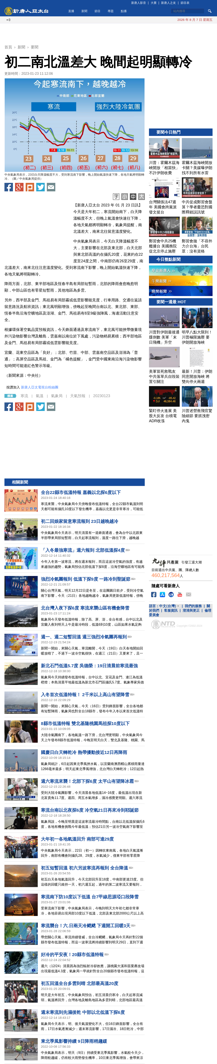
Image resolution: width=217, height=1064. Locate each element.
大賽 (154, 2)
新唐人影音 (138, 2)
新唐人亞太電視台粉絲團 (39, 387)
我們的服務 (193, 606)
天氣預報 (77, 396)
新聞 (84, 11)
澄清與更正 (191, 610)
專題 (111, 11)
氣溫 (39, 396)
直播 (71, 11)
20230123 (101, 396)
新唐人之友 (168, 2)
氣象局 (57, 396)
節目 (97, 11)
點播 (124, 11)
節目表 (185, 2)
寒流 (24, 396)
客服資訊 (171, 610)
